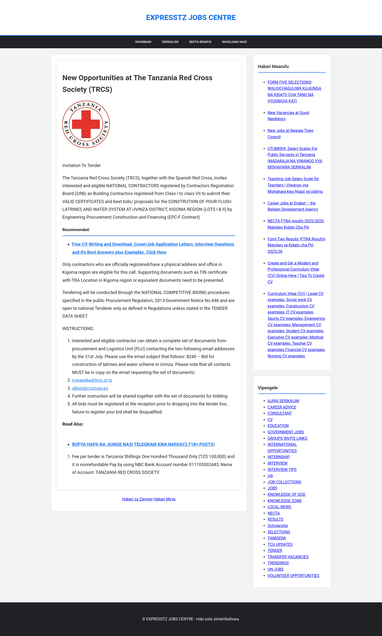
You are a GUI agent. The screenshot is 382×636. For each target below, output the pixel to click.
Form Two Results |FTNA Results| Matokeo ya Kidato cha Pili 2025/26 (296, 245)
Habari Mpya (164, 499)
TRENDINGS (278, 563)
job (270, 475)
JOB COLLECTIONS (284, 482)
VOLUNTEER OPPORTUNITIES (293, 575)
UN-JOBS (276, 569)
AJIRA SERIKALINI (283, 401)
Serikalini (170, 42)
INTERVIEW (278, 463)
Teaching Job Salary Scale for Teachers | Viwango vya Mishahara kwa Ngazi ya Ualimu (295, 185)
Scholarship (278, 525)
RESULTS (275, 519)
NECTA (274, 513)
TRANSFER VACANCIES (288, 557)
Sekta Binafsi (200, 42)
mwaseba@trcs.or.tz (92, 380)
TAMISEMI (277, 538)
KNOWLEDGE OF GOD (287, 494)
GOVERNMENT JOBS (286, 432)
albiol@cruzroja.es (90, 388)
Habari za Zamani (137, 499)
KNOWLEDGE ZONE (285, 501)
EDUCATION (278, 425)
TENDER (275, 550)
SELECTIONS (279, 532)
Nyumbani (143, 42)
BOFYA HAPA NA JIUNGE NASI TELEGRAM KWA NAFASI (127, 444)
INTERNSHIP (279, 457)
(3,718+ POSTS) (199, 444)
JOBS (272, 488)
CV (270, 419)
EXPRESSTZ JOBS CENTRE (191, 17)
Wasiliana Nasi (234, 42)
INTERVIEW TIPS (282, 469)
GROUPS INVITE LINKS (287, 438)
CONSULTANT (280, 413)
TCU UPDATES (280, 544)
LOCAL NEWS (279, 507)
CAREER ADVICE (282, 407)
